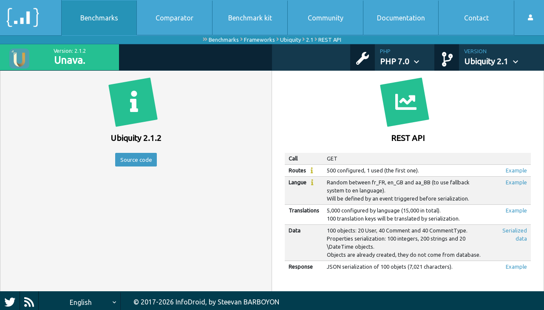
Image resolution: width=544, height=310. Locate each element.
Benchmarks (99, 18)
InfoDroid (190, 302)
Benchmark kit (250, 18)
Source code (136, 161)
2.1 (309, 40)
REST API (329, 40)
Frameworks (259, 40)
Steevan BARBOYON (248, 302)
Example (516, 170)
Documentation (401, 18)
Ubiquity (290, 40)
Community (325, 18)
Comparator (174, 18)
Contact (476, 18)
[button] (407, 57)
